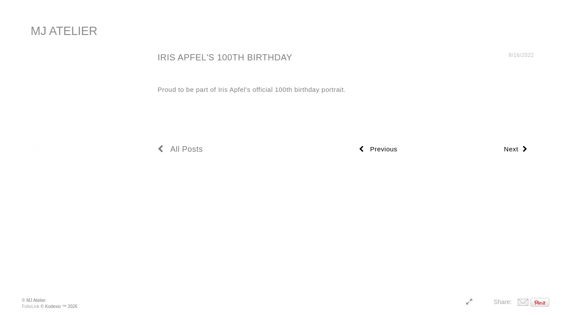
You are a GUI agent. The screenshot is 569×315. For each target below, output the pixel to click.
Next (515, 149)
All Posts (180, 149)
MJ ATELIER (64, 31)
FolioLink (30, 306)
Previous (378, 149)
